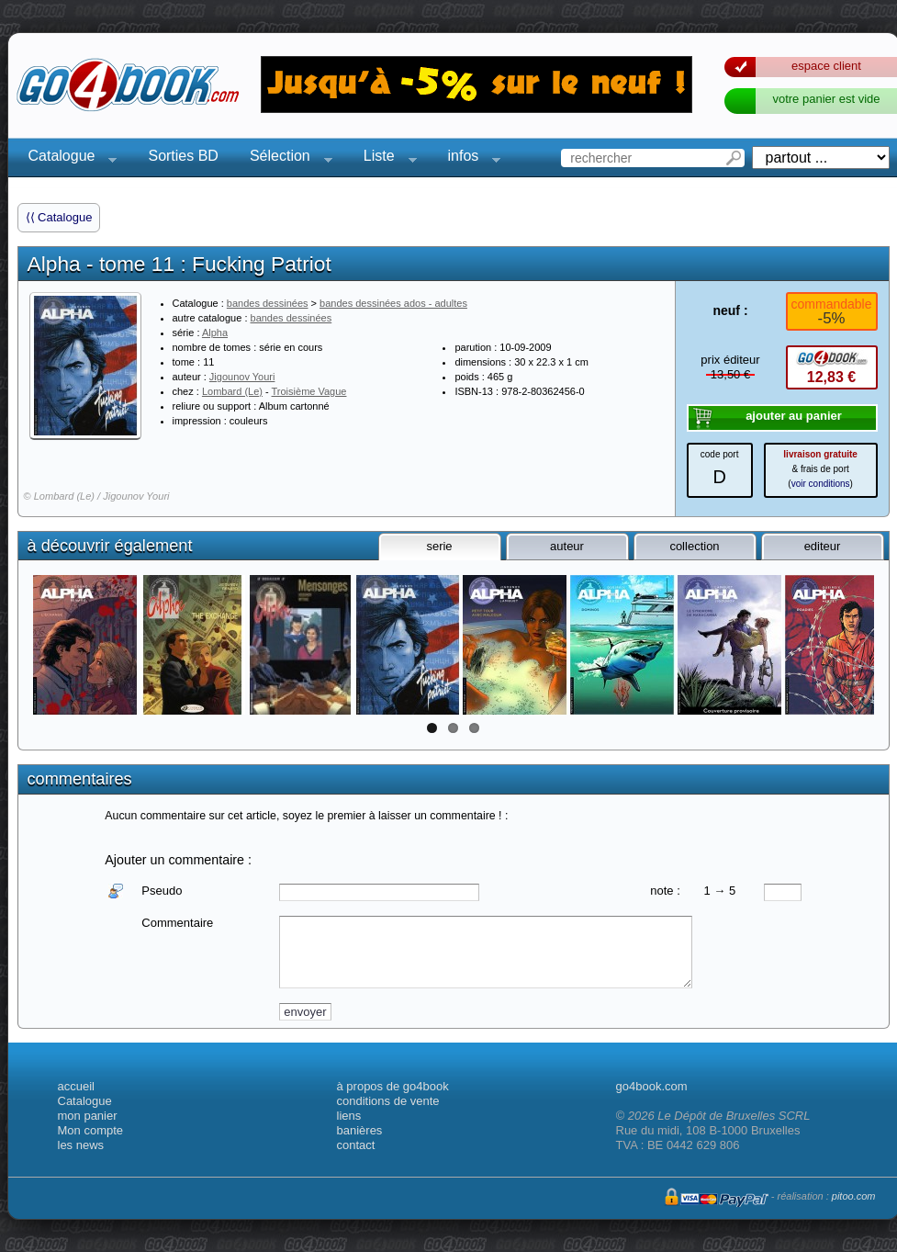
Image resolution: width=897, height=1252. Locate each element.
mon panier (88, 1115)
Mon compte (91, 1130)
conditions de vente (388, 1101)
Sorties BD (183, 156)
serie (439, 546)
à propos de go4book (393, 1086)
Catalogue (67, 158)
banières (360, 1130)
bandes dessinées (267, 303)
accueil (76, 1086)
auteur (567, 546)
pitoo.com (854, 1195)
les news (81, 1145)
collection (694, 546)
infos (469, 158)
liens (349, 1115)
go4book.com (652, 1086)
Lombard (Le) (232, 391)
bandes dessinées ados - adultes (393, 303)
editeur (822, 546)
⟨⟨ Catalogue (59, 217)
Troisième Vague (309, 391)
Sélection (285, 158)
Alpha (215, 332)
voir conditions (820, 484)
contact (356, 1145)
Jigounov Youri (242, 376)
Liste (385, 158)
